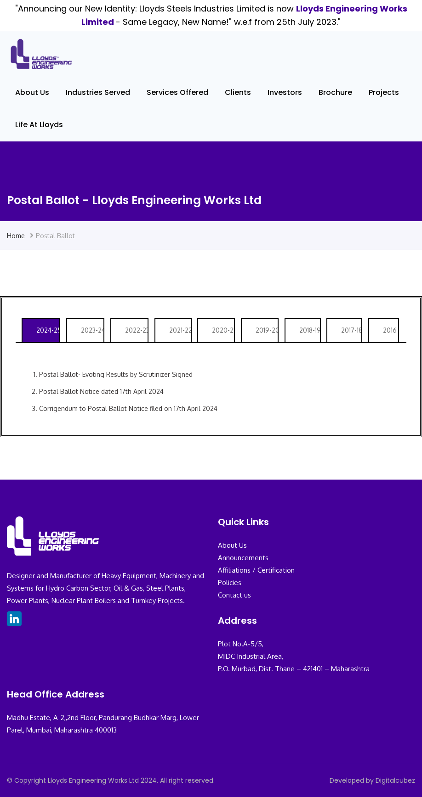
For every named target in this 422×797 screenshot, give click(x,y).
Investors (285, 92)
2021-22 (180, 330)
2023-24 (92, 330)
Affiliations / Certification (256, 570)
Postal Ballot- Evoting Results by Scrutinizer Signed (116, 374)
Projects (384, 92)
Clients (238, 92)
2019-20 (267, 330)
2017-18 (351, 330)
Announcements (243, 557)
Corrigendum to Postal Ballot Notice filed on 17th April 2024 (128, 408)
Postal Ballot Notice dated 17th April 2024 (101, 391)
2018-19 (309, 330)
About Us (32, 92)
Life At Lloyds (39, 124)
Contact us (234, 595)
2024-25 (47, 330)
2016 (390, 330)
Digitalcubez (395, 780)
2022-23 (136, 330)
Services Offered (177, 92)
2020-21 (223, 330)
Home (16, 236)
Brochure (335, 92)
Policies (229, 582)
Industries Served (98, 92)
